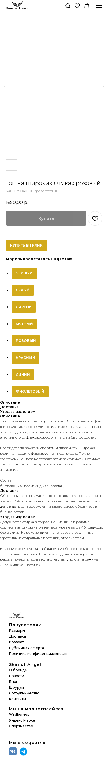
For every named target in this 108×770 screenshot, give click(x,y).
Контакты (17, 699)
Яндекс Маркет (23, 720)
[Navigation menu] (99, 6)
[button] (68, 5)
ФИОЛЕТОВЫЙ (30, 391)
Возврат (16, 642)
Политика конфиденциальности (38, 653)
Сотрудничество (24, 693)
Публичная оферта (26, 648)
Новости (16, 676)
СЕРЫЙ (23, 290)
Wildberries (19, 714)
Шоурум (16, 687)
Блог (13, 681)
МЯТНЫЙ (24, 324)
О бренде (18, 670)
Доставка (17, 636)
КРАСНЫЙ (25, 357)
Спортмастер (21, 726)
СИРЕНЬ (24, 307)
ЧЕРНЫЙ (24, 273)
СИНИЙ (23, 374)
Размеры (17, 630)
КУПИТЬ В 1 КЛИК (26, 245)
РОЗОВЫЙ (26, 340)
